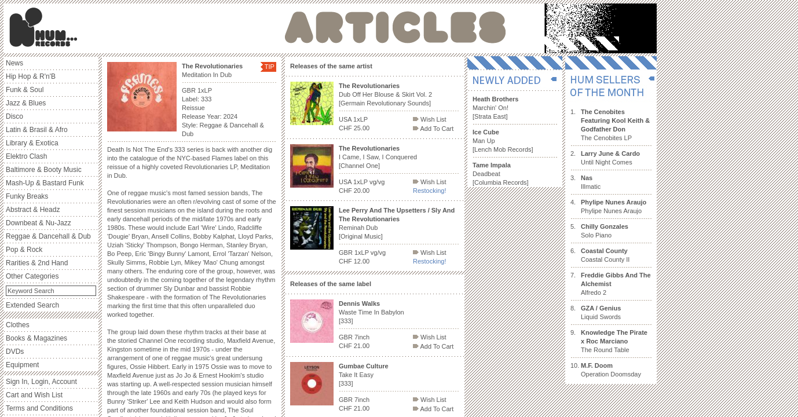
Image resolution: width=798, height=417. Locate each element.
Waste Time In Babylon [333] (371, 312)
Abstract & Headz (33, 210)
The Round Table (614, 341)
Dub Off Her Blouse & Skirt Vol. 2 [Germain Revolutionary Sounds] (385, 94)
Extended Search (32, 305)
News (14, 63)
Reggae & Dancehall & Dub (48, 236)
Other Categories (32, 276)
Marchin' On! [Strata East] (495, 108)
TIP (269, 66)
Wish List (429, 119)
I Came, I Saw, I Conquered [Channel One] (378, 157)
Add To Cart (433, 128)
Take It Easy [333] (364, 375)
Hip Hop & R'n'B (31, 76)
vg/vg (377, 181)
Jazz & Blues (26, 103)
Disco (14, 116)
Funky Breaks (27, 196)
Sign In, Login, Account (41, 382)
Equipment (22, 365)
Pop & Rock (24, 250)
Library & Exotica (32, 143)
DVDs (15, 352)
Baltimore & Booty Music (44, 170)
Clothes (18, 325)
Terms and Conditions (39, 408)
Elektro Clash (26, 156)
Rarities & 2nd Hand (37, 263)
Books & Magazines (36, 338)
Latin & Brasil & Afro (37, 130)
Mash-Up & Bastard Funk (45, 183)
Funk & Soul (24, 90)
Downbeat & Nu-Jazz (38, 223)
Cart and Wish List (34, 395)
